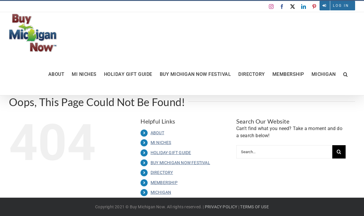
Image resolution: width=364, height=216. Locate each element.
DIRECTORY (162, 172)
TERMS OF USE (254, 206)
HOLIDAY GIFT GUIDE (171, 152)
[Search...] (284, 152)
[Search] (339, 152)
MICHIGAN (161, 192)
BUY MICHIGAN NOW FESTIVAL (180, 162)
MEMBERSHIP (164, 182)
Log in (341, 6)
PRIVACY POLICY (221, 206)
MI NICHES (161, 142)
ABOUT (157, 132)
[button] (345, 74)
